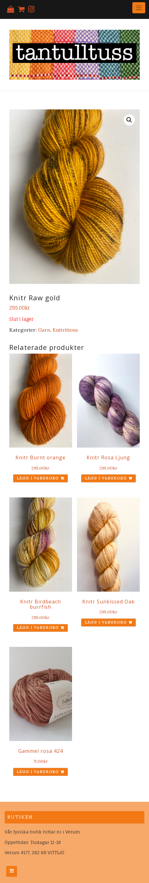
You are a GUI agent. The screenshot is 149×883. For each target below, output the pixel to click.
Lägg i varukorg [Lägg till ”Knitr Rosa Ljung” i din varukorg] (106, 478)
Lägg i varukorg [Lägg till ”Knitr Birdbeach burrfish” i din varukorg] (38, 627)
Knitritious (65, 330)
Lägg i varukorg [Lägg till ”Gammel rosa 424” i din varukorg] (38, 772)
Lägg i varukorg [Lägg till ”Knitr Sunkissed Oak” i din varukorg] (106, 622)
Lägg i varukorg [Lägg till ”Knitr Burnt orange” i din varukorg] (38, 478)
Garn (44, 330)
